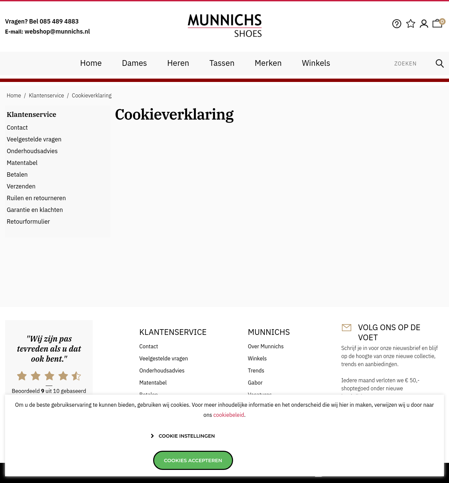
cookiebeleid (228, 438)
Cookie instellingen (187, 459)
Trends (256, 370)
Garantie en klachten (35, 210)
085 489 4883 (59, 21)
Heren (178, 62)
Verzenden (21, 186)
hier (41, 409)
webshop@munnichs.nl (57, 31)
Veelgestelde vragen (34, 139)
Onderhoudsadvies (32, 151)
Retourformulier (28, 221)
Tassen (221, 62)
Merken (268, 62)
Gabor (255, 382)
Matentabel (22, 163)
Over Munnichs (266, 346)
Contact (17, 127)
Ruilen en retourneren (36, 198)
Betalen (17, 174)
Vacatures (260, 394)
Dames (134, 62)
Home (91, 62)
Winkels (316, 62)
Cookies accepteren (258, 460)
